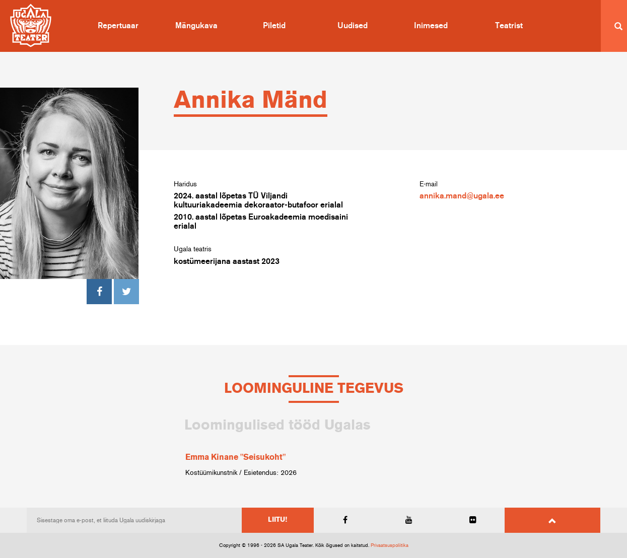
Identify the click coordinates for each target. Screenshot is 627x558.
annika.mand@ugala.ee (462, 196)
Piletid (274, 26)
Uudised (352, 26)
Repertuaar (118, 26)
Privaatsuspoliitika (389, 545)
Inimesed (431, 26)
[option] (313, 447)
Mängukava (196, 26)
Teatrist (509, 26)
